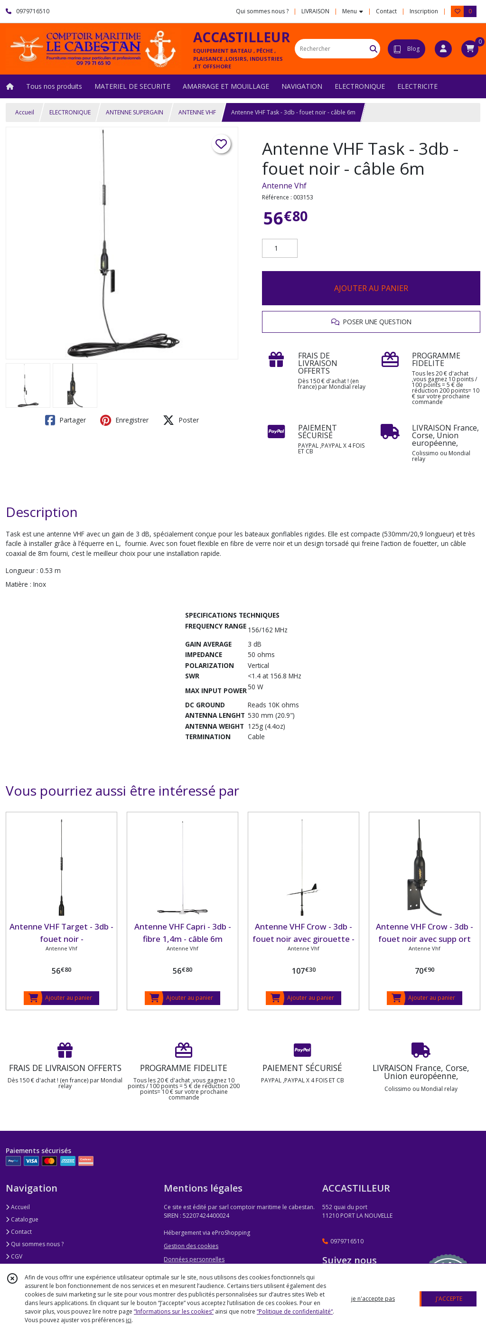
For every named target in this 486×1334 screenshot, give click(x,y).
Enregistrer (124, 420)
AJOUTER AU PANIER (371, 288)
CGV (14, 1256)
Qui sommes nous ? (35, 1244)
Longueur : (22, 570)
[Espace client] (443, 48)
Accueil (24, 112)
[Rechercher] (373, 48)
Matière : (18, 584)
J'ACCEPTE (449, 1299)
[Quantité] (280, 248)
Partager (65, 420)
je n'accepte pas (373, 1299)
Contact (386, 11)
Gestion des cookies (191, 1246)
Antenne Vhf (284, 185)
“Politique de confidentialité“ (295, 1311)
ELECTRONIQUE (70, 112)
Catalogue (22, 1219)
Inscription (424, 11)
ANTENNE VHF (197, 112)
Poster (181, 420)
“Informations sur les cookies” (174, 1311)
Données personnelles (194, 1259)
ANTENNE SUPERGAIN (134, 112)
